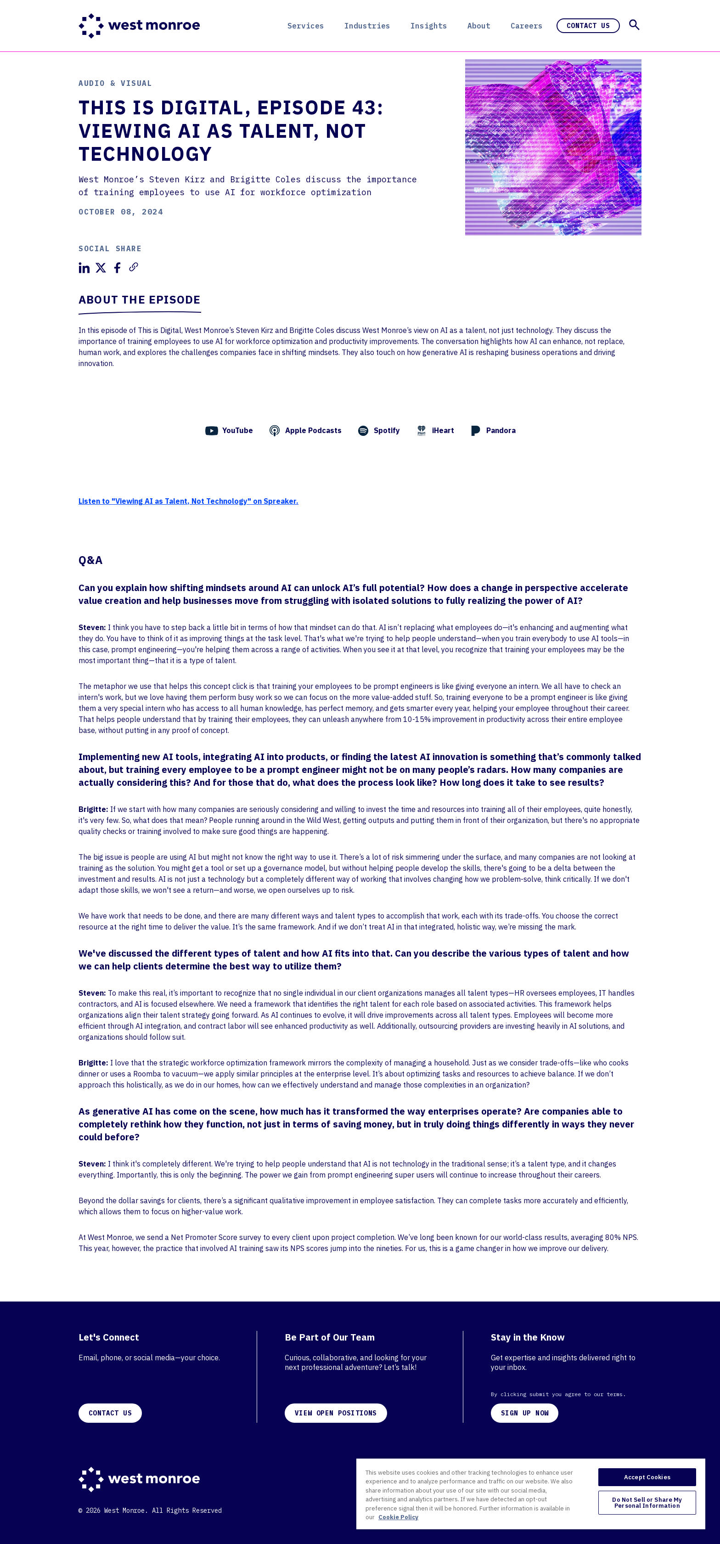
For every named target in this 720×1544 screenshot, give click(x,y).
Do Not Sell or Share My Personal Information (647, 1503)
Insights (429, 25)
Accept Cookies (647, 1477)
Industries (367, 25)
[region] (530, 1493)
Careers (527, 25)
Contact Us (588, 26)
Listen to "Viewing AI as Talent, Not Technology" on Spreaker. (188, 501)
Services (305, 25)
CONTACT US (110, 1413)
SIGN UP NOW (524, 1413)
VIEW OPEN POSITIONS (336, 1413)
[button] (634, 24)
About (478, 25)
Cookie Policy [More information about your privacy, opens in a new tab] (398, 1517)
